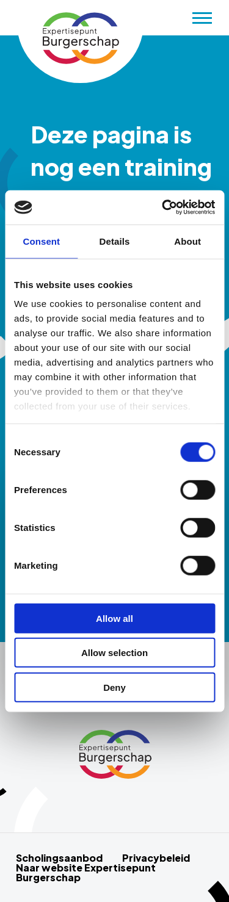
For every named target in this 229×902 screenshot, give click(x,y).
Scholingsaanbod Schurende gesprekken (80, 38)
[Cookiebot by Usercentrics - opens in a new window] (163, 207)
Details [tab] (115, 241)
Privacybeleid (156, 858)
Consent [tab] (41, 241)
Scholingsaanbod (59, 858)
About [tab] (187, 241)
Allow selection (114, 653)
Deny (114, 687)
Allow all (114, 618)
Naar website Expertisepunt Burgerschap (86, 872)
